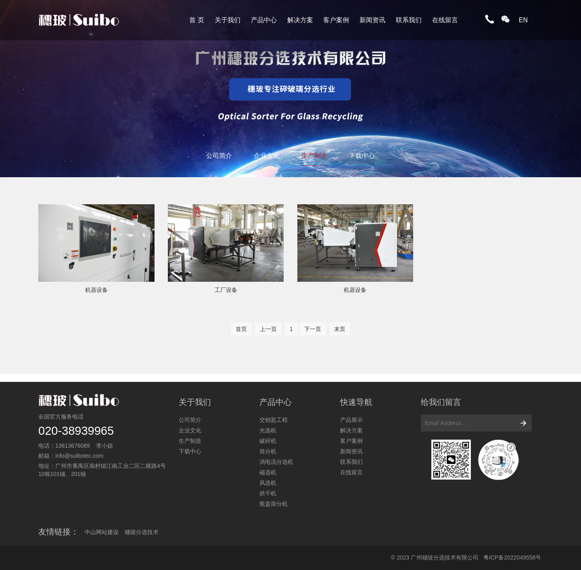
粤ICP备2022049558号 (512, 557)
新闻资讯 (372, 20)
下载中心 (362, 155)
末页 (339, 329)
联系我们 (409, 20)
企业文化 (267, 155)
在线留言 (445, 20)
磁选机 (267, 472)
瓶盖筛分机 (273, 504)
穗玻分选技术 (142, 532)
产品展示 (351, 420)
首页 (241, 329)
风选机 (267, 483)
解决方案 (300, 20)
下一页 (312, 329)
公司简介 (219, 155)
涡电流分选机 (276, 462)
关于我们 (227, 20)
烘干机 (267, 493)
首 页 (196, 20)
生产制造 (314, 155)
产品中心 (264, 20)
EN (523, 20)
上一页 (268, 329)
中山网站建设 (102, 532)
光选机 (267, 430)
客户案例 (336, 20)
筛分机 (267, 451)
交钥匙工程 (273, 420)
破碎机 (267, 441)
